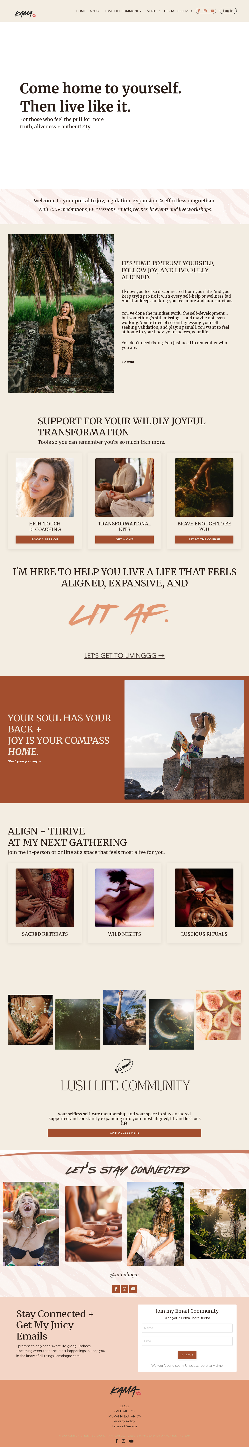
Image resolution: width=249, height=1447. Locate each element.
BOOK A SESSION (45, 539)
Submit (187, 1355)
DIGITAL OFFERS (178, 11)
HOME (81, 11)
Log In (228, 11)
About (95, 11)
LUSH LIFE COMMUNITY (123, 11)
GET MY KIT (124, 539)
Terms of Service (124, 1426)
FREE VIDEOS (124, 1411)
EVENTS (152, 11)
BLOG (124, 1406)
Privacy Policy (124, 1421)
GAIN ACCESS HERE (124, 1132)
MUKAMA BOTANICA (124, 1416)
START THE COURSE (204, 539)
